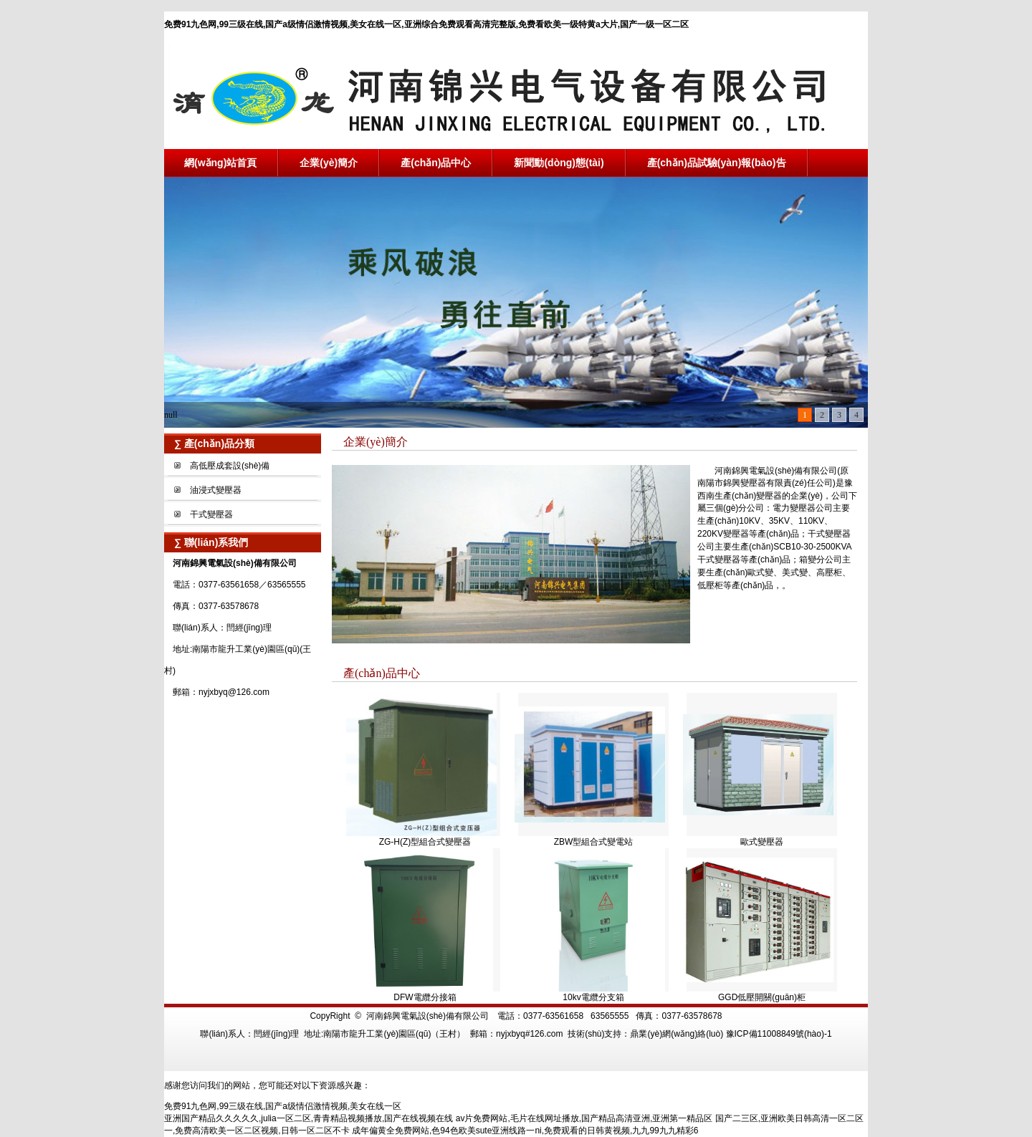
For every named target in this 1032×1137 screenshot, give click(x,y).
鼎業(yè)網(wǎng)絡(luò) (676, 1034)
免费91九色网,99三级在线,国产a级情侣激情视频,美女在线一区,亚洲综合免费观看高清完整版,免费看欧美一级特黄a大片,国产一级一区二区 (426, 24)
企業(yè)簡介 (329, 162)
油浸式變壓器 (216, 490)
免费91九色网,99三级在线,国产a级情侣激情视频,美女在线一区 (282, 1106)
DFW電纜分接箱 (424, 997)
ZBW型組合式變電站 (594, 842)
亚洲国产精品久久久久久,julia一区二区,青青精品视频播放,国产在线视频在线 (308, 1118)
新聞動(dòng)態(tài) (558, 162)
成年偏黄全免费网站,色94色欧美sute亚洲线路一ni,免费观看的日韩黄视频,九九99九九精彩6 (525, 1131)
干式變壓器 (211, 514)
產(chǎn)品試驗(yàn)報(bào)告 (716, 162)
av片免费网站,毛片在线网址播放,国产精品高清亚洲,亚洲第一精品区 (584, 1118)
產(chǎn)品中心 (436, 162)
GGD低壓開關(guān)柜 (762, 997)
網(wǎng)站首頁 (220, 162)
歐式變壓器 (761, 842)
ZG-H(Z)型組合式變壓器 (425, 842)
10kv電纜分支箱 (593, 997)
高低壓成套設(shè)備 (229, 466)
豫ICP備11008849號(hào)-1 (779, 1034)
